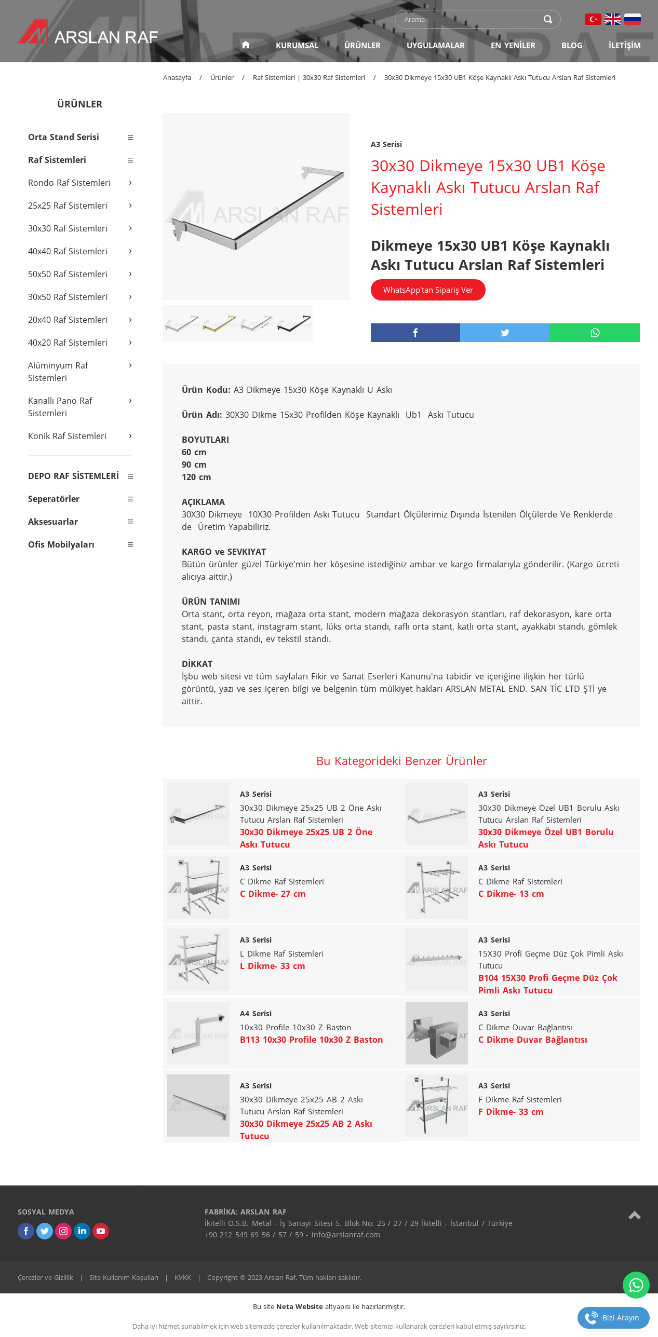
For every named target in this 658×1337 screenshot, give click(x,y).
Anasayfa (177, 77)
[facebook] (416, 332)
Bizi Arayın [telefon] (620, 1317)
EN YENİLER (513, 45)
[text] (471, 19)
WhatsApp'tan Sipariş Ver (428, 289)
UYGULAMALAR (436, 45)
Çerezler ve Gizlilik (45, 1277)
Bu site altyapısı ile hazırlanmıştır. (329, 1306)
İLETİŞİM (625, 45)
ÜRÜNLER (362, 45)
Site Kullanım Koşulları (123, 1277)
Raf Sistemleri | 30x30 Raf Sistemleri (309, 77)
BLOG (572, 45)
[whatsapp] (595, 332)
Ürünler (222, 77)
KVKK (182, 1277)
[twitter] (505, 332)
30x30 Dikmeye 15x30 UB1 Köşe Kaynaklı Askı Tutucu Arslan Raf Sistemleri (499, 77)
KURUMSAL (297, 45)
